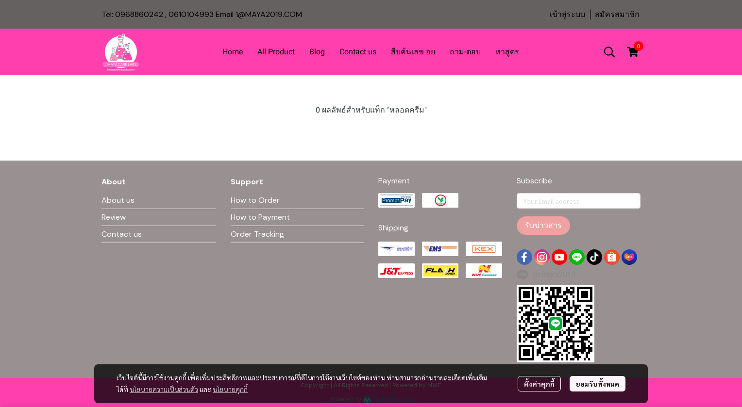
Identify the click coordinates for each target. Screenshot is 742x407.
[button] (609, 52)
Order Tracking (257, 234)
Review (113, 217)
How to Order (255, 200)
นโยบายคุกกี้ (230, 389)
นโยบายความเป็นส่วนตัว (164, 389)
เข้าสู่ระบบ (567, 14)
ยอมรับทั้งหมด (597, 383)
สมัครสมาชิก (617, 14)
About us (118, 200)
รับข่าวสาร (543, 225)
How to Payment (260, 217)
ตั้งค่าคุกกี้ (539, 383)
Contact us (121, 234)
